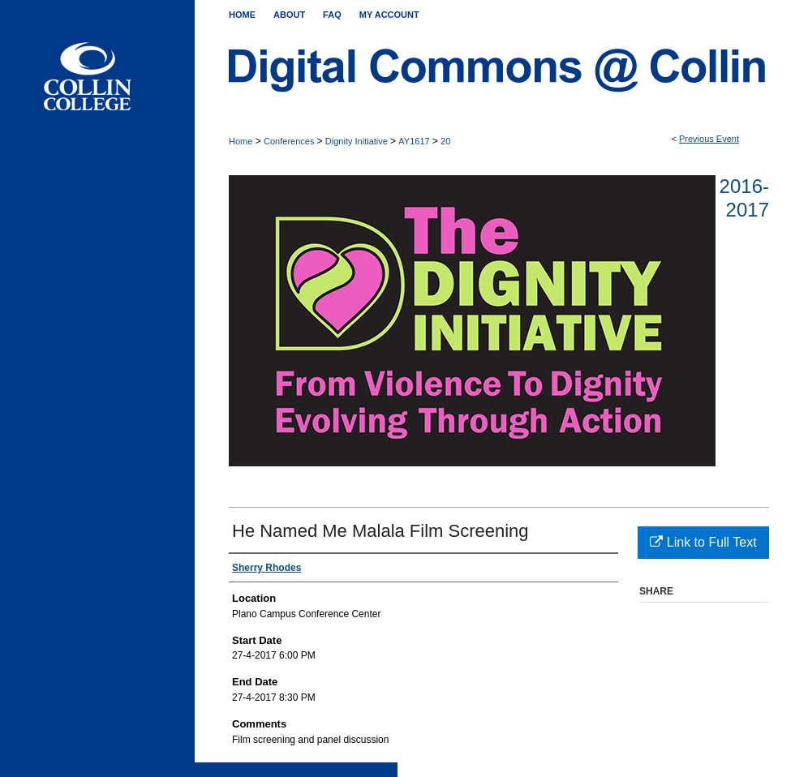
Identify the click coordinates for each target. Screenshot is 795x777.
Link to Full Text (703, 542)
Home (240, 141)
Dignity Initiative (357, 141)
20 (445, 141)
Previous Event (709, 139)
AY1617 (415, 141)
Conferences (290, 141)
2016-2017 (744, 198)
